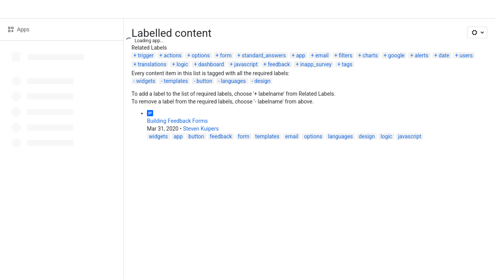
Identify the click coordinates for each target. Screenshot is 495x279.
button (204, 81)
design (262, 81)
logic (182, 64)
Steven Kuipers (201, 129)
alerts (421, 55)
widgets (145, 81)
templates (176, 81)
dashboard (211, 64)
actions (172, 55)
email (321, 55)
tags (347, 64)
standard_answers (264, 55)
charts (370, 55)
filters (345, 55)
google (396, 55)
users (466, 55)
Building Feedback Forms (177, 121)
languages (233, 81)
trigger (146, 55)
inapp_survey (315, 64)
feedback (279, 64)
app (300, 55)
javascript (246, 64)
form (226, 55)
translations (152, 64)
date (444, 55)
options (201, 55)
